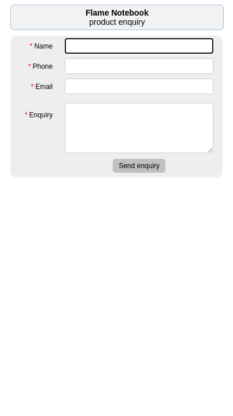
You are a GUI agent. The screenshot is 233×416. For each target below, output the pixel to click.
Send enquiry (139, 166)
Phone (40, 66)
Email (42, 87)
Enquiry (39, 112)
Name (41, 46)
